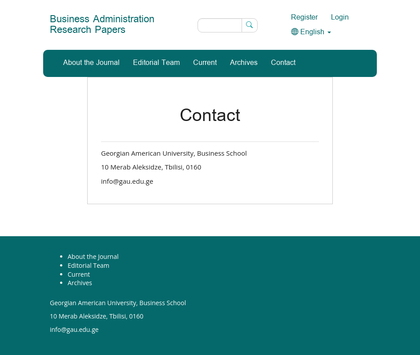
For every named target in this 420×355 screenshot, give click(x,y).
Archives (244, 63)
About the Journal (91, 63)
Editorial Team (156, 63)
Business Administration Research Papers (102, 24)
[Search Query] (228, 25)
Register (304, 17)
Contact (283, 63)
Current (205, 63)
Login (340, 17)
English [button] (311, 32)
